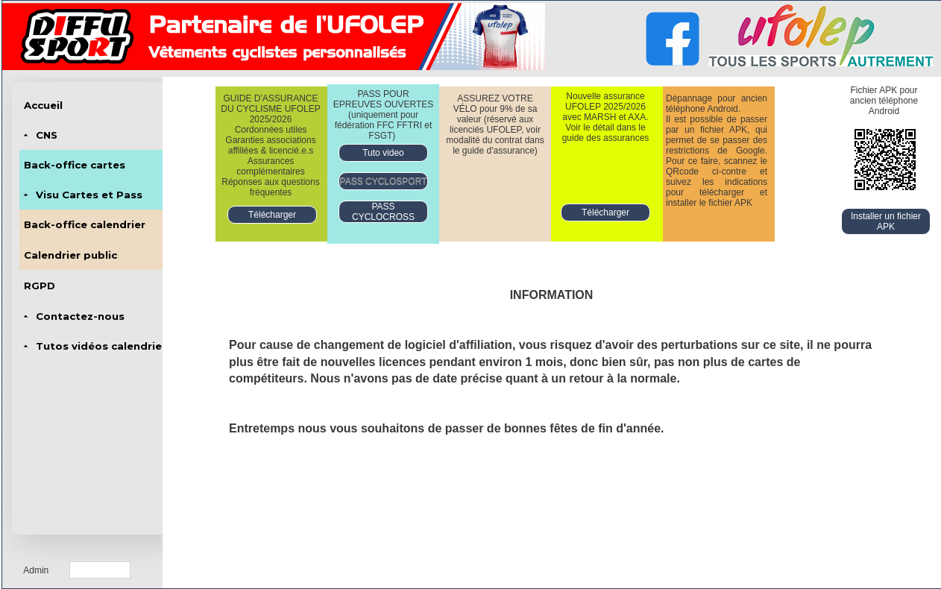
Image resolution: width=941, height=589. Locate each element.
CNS (46, 135)
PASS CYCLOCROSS (383, 211)
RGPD (39, 286)
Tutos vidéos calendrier (101, 346)
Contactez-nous (80, 316)
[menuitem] (92, 105)
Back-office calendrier (84, 224)
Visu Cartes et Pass (89, 195)
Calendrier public (70, 255)
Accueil (43, 105)
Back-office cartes (74, 165)
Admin (35, 570)
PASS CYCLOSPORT (383, 181)
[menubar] (92, 225)
